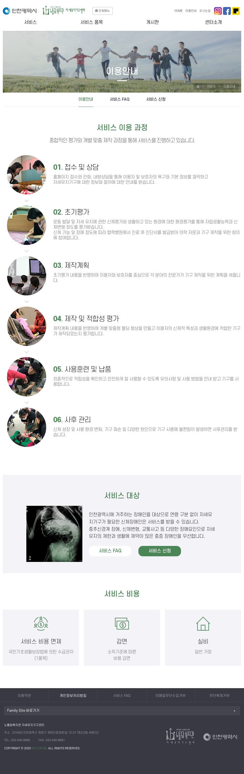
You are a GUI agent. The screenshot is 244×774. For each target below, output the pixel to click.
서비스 (30, 22)
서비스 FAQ (119, 99)
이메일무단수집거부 (170, 696)
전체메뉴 (102, 11)
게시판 (152, 22)
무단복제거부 (220, 696)
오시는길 (205, 11)
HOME (179, 11)
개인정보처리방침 (73, 696)
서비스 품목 (91, 22)
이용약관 (24, 696)
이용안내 (191, 11)
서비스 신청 (156, 99)
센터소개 (213, 22)
